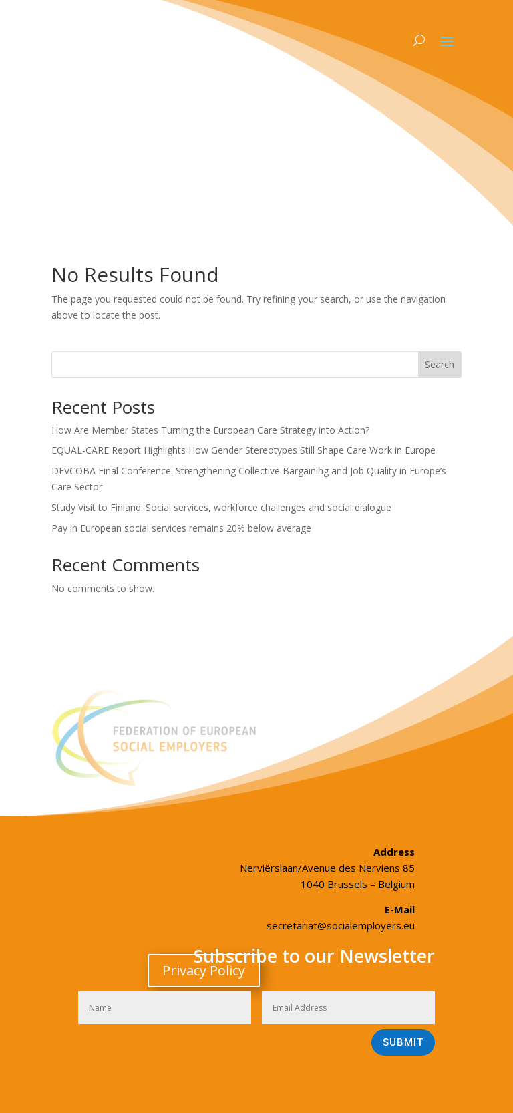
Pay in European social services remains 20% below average (181, 528)
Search (439, 364)
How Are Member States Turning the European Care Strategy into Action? (210, 430)
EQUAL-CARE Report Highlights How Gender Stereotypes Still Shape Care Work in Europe (243, 450)
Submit (403, 1042)
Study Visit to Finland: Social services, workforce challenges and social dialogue (221, 507)
